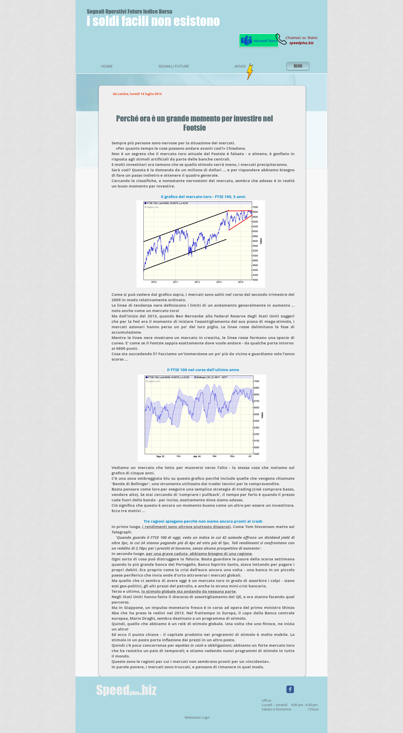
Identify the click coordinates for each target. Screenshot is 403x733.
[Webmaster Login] (197, 717)
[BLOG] (298, 66)
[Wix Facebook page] (290, 689)
